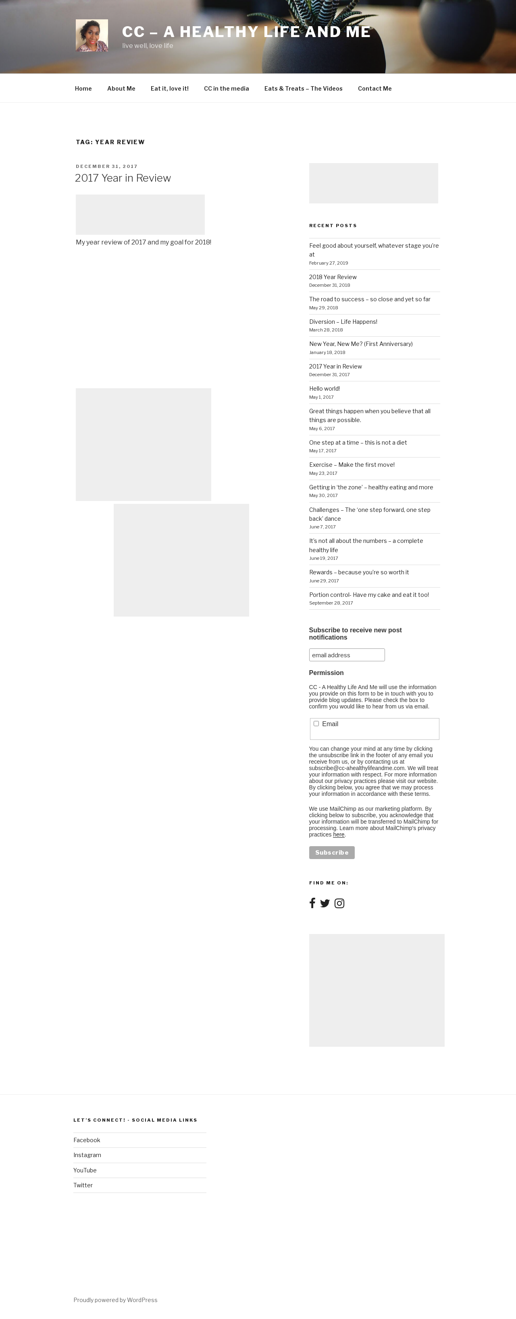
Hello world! (324, 388)
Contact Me (375, 88)
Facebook (86, 1140)
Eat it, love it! (170, 88)
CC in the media (226, 88)
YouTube (85, 1170)
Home (83, 88)
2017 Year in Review (123, 178)
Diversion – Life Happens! (343, 321)
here (338, 834)
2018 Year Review (333, 276)
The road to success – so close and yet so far (370, 299)
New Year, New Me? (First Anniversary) (361, 343)
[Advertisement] (140, 215)
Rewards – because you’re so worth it (359, 572)
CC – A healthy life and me (247, 32)
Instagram (87, 1154)
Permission (326, 672)
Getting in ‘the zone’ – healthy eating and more (371, 487)
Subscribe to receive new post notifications (355, 634)
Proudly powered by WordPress (115, 1299)
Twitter (83, 1185)
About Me (121, 88)
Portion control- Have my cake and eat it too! (369, 594)
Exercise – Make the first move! (352, 464)
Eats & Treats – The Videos (303, 88)
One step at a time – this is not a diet (358, 442)
